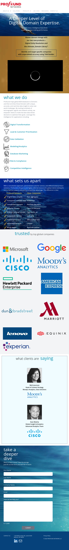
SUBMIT (28, 528)
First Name (7, 470)
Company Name (9, 485)
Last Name (7, 478)
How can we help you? (11, 499)
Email (5, 492)
